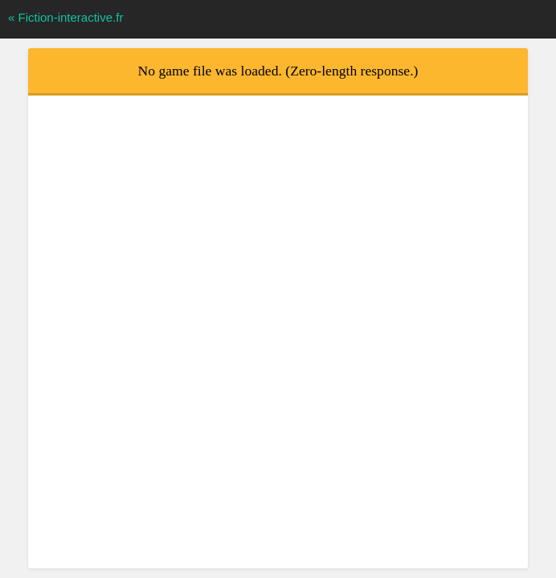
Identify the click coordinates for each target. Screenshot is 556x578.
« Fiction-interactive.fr (65, 17)
